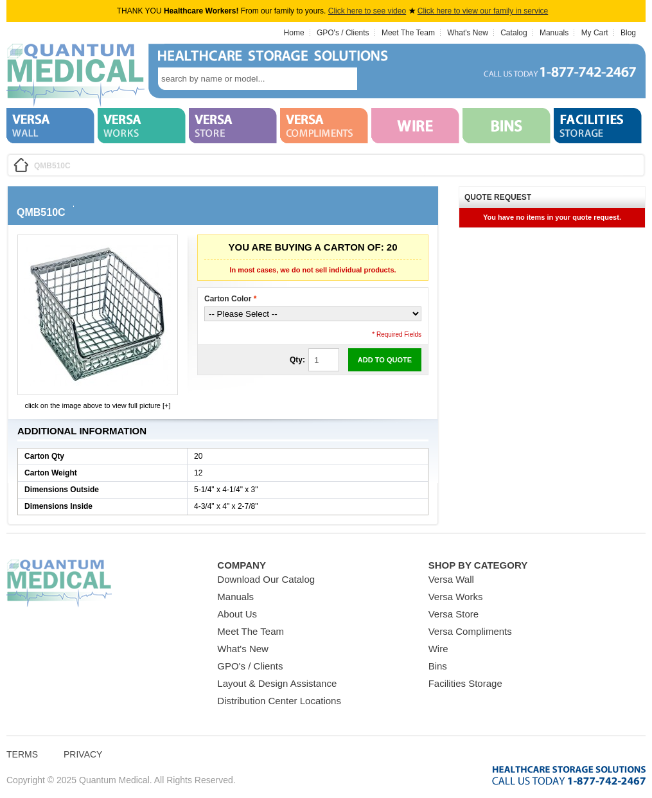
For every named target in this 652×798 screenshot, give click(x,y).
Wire (438, 648)
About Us (237, 613)
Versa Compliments (470, 631)
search (376, 78)
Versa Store (453, 613)
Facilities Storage (465, 683)
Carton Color (230, 298)
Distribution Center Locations (279, 700)
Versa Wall (451, 579)
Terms (22, 754)
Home (294, 32)
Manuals (554, 32)
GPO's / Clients (343, 32)
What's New (467, 32)
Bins (437, 666)
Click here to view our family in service (483, 10)
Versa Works (455, 596)
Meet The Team (408, 32)
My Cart (594, 32)
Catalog (513, 32)
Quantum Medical (59, 584)
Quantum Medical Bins (75, 76)
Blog (628, 32)
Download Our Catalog (266, 579)
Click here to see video (367, 10)
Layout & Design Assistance (277, 683)
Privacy (83, 754)
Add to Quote (385, 360)
